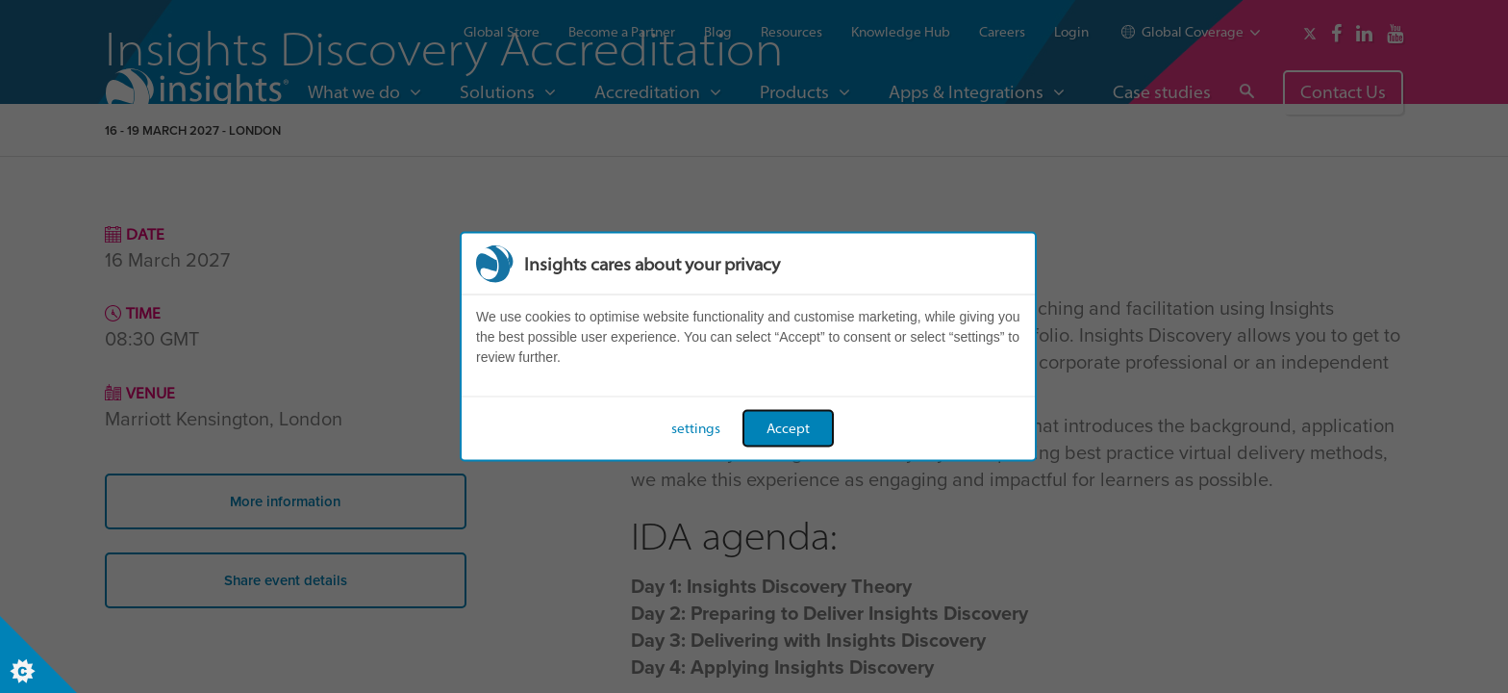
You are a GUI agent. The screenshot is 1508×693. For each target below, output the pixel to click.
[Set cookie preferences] (38, 654)
